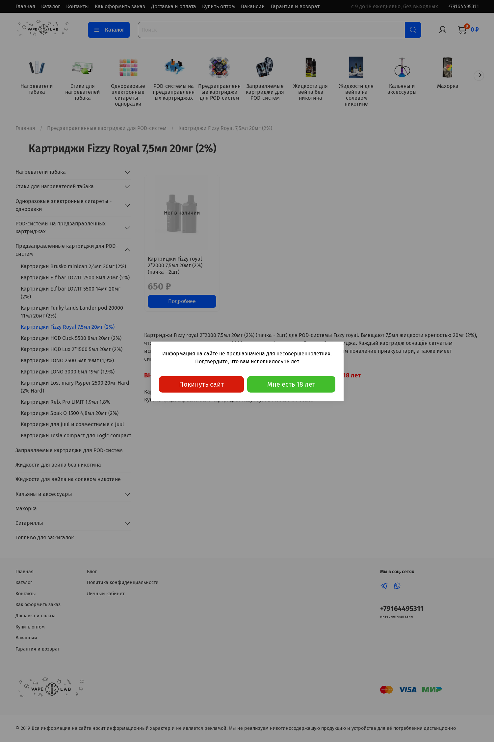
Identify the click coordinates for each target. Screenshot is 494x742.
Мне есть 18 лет (291, 384)
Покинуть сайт (201, 384)
